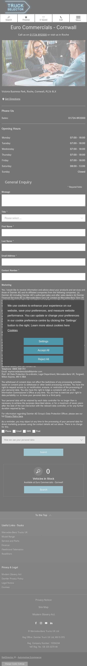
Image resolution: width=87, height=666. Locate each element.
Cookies (13, 330)
